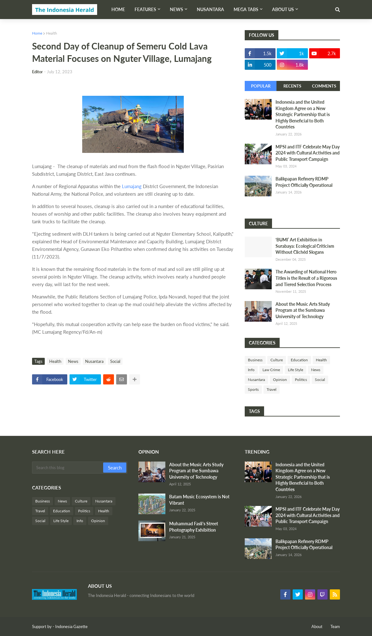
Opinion (280, 379)
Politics (301, 379)
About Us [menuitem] (283, 9)
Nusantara (94, 361)
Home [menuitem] (118, 9)
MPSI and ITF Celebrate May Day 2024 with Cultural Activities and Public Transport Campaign (308, 153)
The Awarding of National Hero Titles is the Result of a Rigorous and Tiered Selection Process (306, 278)
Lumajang (132, 186)
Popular (260, 86)
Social (115, 361)
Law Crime (271, 369)
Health (51, 33)
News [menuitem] (176, 9)
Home (37, 33)
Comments (324, 86)
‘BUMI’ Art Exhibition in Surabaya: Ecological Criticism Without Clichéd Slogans (305, 246)
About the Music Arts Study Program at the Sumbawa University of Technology (303, 310)
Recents (292, 86)
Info (251, 369)
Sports (253, 389)
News (73, 361)
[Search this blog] (68, 467)
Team (335, 626)
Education (299, 359)
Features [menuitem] (145, 9)
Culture (276, 359)
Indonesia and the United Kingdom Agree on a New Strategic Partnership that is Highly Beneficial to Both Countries (303, 114)
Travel (271, 389)
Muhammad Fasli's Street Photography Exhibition (193, 527)
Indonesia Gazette (71, 626)
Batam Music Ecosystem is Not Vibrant (199, 500)
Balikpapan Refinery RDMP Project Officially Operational (304, 182)
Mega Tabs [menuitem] (246, 9)
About (316, 626)
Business (255, 359)
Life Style (295, 369)
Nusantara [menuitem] (210, 9)
